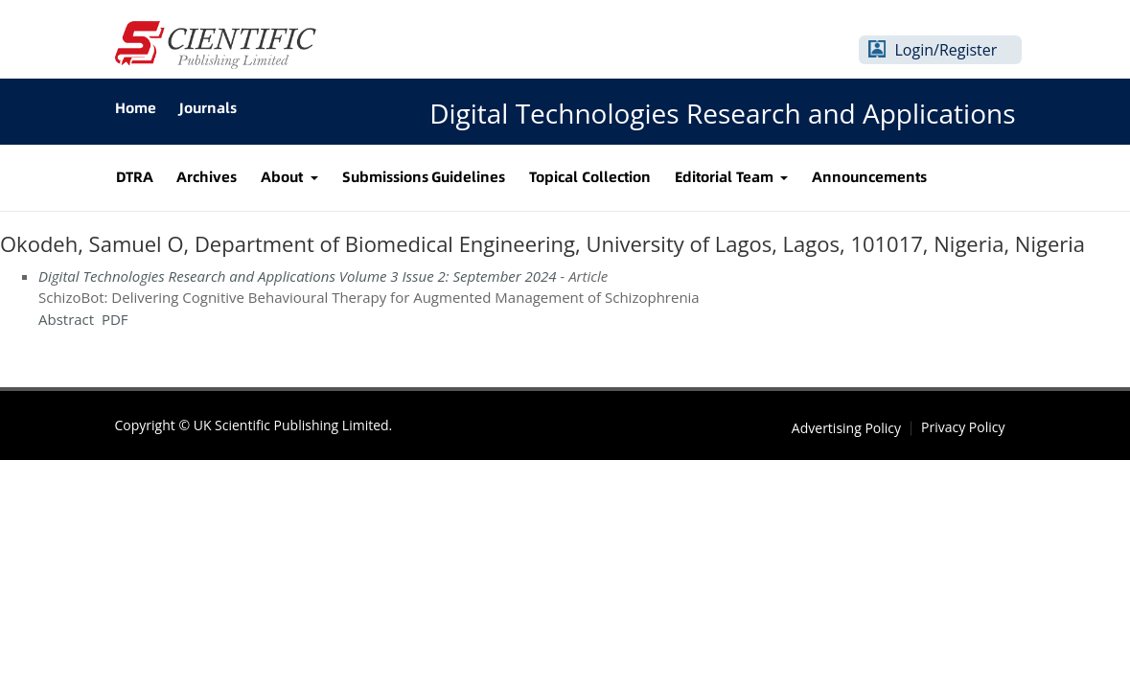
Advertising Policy (846, 428)
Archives (206, 177)
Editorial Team (726, 177)
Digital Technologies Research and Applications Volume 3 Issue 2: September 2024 (297, 276)
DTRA (134, 177)
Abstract (66, 319)
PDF (115, 319)
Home (135, 108)
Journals (208, 108)
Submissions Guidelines (424, 177)
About (284, 177)
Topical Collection (590, 177)
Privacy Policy (962, 427)
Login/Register (946, 49)
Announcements (869, 177)
